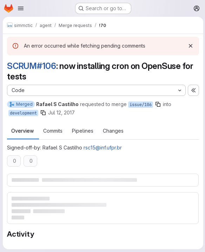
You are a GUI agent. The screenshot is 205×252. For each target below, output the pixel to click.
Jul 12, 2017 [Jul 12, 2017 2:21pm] (61, 112)
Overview (22, 131)
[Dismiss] (189, 46)
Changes (113, 131)
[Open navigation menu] (20, 8)
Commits (52, 131)
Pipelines (82, 131)
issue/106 (141, 104)
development (23, 113)
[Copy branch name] (158, 104)
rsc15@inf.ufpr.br (103, 147)
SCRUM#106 (31, 66)
